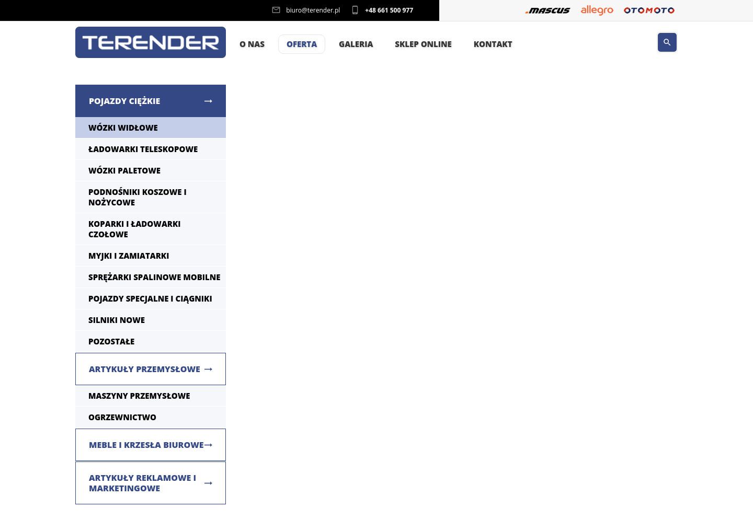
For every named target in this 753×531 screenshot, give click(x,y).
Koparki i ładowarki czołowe (134, 228)
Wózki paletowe (124, 170)
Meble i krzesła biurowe (146, 445)
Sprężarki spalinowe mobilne (154, 277)
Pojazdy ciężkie (124, 101)
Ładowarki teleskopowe (143, 149)
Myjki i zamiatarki (128, 255)
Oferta (302, 44)
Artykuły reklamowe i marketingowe (142, 483)
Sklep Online (423, 44)
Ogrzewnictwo (122, 417)
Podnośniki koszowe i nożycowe (137, 197)
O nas (252, 44)
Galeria (356, 44)
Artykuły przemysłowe (144, 369)
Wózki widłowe (123, 127)
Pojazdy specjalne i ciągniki (150, 298)
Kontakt (493, 44)
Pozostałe (111, 341)
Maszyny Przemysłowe (139, 395)
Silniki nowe (116, 320)
